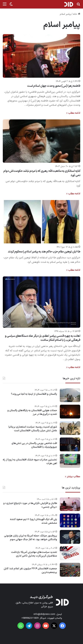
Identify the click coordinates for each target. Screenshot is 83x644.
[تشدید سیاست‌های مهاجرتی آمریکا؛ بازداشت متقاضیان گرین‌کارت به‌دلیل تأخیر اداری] (70, 553)
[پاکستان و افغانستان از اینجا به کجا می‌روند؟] (70, 395)
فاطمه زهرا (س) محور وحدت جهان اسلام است (53, 86)
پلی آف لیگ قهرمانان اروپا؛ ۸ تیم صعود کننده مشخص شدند (33, 521)
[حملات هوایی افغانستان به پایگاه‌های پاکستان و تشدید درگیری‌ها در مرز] (70, 412)
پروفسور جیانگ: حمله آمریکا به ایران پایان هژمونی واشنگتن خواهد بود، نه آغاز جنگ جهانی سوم (30, 537)
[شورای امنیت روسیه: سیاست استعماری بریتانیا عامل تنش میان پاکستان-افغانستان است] (70, 428)
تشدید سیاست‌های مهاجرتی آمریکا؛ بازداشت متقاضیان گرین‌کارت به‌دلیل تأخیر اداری (34, 554)
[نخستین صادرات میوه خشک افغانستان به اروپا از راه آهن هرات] (70, 461)
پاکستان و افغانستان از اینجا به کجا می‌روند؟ (34, 394)
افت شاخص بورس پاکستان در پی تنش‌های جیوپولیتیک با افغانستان (34, 445)
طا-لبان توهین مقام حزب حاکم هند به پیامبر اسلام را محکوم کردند (44, 251)
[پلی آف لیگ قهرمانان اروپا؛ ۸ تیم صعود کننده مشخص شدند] (70, 520)
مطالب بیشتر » (72, 476)
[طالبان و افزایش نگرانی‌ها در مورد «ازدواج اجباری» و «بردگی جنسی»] (70, 504)
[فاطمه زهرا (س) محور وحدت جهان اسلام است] (41, 56)
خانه (76, 14)
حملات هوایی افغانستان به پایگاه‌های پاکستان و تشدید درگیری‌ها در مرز (32, 412)
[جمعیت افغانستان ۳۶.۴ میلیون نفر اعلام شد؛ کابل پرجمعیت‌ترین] (70, 570)
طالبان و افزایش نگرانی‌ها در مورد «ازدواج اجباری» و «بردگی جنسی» (30, 505)
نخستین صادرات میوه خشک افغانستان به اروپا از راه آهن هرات (30, 461)
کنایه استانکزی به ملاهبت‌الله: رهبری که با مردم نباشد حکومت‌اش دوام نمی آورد (41, 173)
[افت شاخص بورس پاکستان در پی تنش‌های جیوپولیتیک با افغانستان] (70, 444)
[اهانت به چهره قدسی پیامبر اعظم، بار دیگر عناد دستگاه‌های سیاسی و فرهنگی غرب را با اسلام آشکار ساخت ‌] (41, 302)
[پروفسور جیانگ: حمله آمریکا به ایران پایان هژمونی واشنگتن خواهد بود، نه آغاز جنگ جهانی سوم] (70, 537)
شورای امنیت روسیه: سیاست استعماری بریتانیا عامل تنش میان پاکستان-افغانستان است (33, 428)
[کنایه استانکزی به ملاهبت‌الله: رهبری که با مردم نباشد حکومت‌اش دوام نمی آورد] (41, 141)
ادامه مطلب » (73, 113)
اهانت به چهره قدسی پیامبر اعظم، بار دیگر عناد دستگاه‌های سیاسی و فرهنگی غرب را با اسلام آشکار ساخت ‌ (42, 338)
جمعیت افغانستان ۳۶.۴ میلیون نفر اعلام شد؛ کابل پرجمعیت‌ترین (30, 570)
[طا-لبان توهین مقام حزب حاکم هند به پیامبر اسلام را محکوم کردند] (41, 221)
